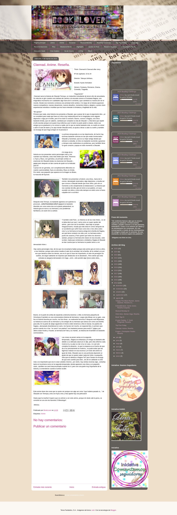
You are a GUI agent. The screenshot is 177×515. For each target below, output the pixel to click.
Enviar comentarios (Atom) (74, 495)
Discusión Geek (39, 51)
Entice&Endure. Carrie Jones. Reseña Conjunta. (125, 307)
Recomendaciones (40, 47)
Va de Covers (69, 51)
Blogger (113, 510)
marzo (118, 350)
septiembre (120, 295)
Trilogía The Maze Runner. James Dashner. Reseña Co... (127, 302)
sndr (93, 510)
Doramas (72, 43)
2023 (116, 255)
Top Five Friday (121, 43)
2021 (116, 261)
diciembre (119, 285)
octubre (119, 292)
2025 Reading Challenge (126, 112)
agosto (118, 298)
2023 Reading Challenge (126, 155)
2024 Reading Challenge (126, 134)
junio (118, 340)
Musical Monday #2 (122, 311)
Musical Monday (86, 43)
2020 (116, 264)
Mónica (122, 95)
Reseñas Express (110, 47)
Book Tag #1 (119, 317)
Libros (52, 43)
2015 (116, 280)
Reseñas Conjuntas (104, 43)
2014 (116, 283)
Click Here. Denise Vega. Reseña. (127, 314)
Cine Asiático (54, 51)
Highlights (79, 47)
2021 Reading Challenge (126, 197)
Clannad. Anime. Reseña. (124, 328)
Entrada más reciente (42, 487)
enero (118, 356)
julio (117, 337)
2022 (116, 258)
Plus (53, 47)
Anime (61, 43)
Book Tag (135, 43)
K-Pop (81, 51)
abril (117, 347)
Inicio (72, 487)
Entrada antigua (98, 487)
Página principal (39, 43)
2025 (116, 248)
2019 (116, 267)
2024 (116, 252)
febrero (118, 353)
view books (138, 104)
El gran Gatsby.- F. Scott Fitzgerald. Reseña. (124, 321)
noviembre (120, 289)
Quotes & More (93, 47)
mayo (118, 343)
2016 (116, 277)
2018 (116, 270)
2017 (116, 273)
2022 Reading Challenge (126, 176)
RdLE (90, 51)
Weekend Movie (66, 47)
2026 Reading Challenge (126, 91)
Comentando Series (129, 47)
